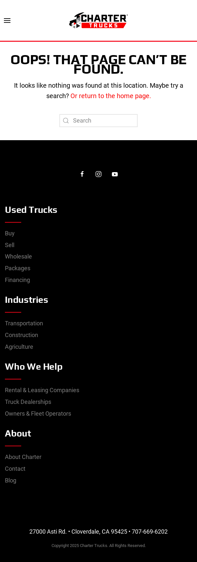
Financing (17, 279)
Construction (21, 335)
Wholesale (18, 256)
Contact (15, 468)
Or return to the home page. (110, 96)
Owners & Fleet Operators (38, 413)
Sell (9, 245)
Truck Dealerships (28, 401)
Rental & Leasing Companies (42, 390)
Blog (10, 480)
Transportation (24, 323)
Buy (10, 233)
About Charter (23, 456)
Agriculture (19, 346)
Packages (17, 268)
